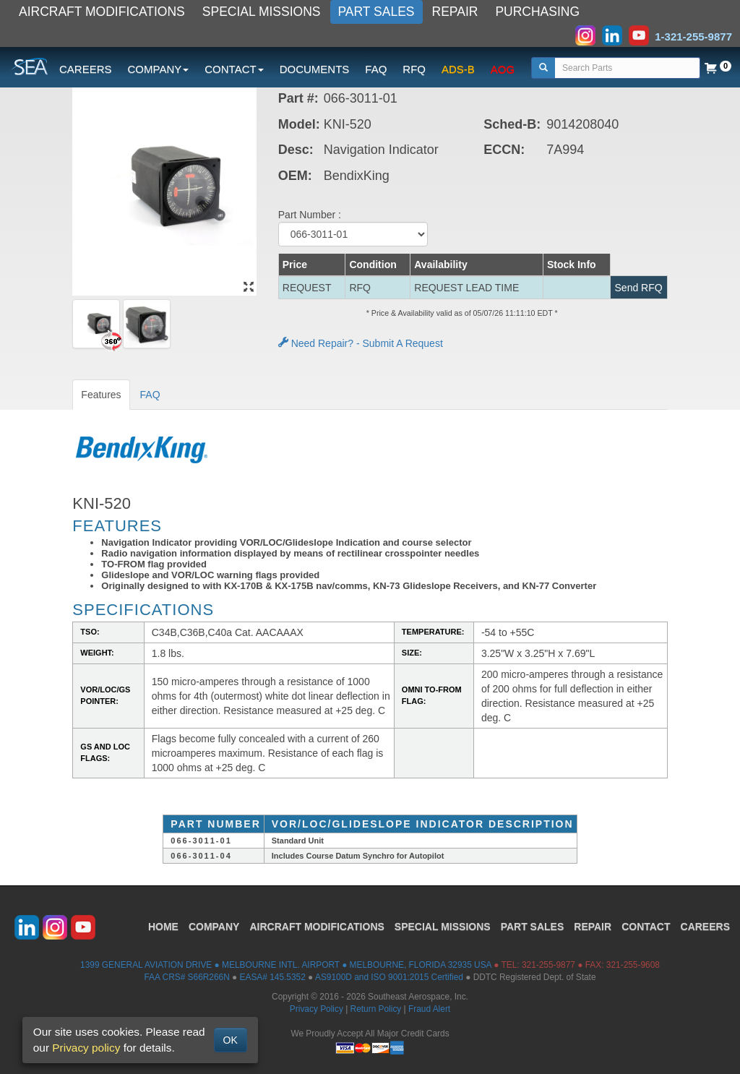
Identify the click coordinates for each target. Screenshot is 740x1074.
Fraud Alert (429, 1009)
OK (230, 1040)
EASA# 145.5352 (273, 977)
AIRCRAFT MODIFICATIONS (102, 11)
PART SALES (376, 11)
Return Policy (376, 1009)
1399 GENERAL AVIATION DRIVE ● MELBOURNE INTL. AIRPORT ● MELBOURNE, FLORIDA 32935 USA (285, 965)
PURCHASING (537, 11)
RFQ (414, 69)
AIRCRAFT (316, 926)
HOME (163, 926)
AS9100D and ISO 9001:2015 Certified (389, 977)
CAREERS (85, 69)
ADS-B (458, 69)
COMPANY (214, 926)
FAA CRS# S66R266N (186, 977)
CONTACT (645, 926)
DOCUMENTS (315, 69)
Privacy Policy (316, 1009)
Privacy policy (86, 1047)
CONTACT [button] (234, 69)
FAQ (376, 69)
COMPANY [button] (158, 69)
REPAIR (455, 11)
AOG (503, 69)
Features (101, 394)
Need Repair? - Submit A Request (360, 343)
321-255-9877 (548, 965)
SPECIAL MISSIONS (261, 11)
